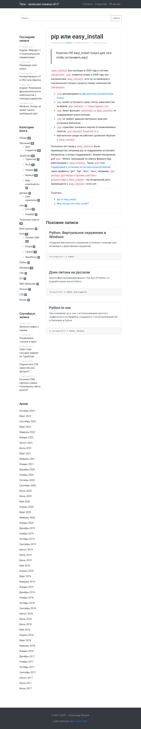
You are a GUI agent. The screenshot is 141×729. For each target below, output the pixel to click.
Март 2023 (25, 416)
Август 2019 (26, 549)
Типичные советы (29, 219)
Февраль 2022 (27, 432)
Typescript (30, 159)
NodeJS (29, 175)
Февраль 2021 (27, 458)
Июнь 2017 (25, 688)
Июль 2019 (25, 555)
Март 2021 (25, 453)
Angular (29, 169)
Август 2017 (26, 677)
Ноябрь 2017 (26, 661)
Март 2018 (25, 640)
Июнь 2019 (25, 560)
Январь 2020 (26, 522)
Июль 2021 (25, 448)
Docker (23, 299)
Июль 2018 (25, 619)
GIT (21, 278)
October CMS (32, 237)
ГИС (21, 273)
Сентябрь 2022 (27, 421)
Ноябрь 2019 (26, 533)
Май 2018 (24, 629)
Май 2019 (24, 565)
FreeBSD (29, 214)
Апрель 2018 (26, 635)
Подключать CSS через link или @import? (28, 368)
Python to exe (60, 308)
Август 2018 (26, 613)
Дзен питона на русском (69, 272)
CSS (21, 294)
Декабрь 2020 (27, 469)
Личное (23, 289)
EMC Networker (27, 283)
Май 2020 (24, 501)
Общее (23, 137)
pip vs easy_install (66, 199)
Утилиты (88, 4)
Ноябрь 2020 (26, 474)
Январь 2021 (26, 464)
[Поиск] (65, 18)
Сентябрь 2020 (27, 485)
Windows (24, 267)
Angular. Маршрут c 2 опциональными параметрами (30, 54)
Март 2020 (25, 512)
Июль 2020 (25, 490)
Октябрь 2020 (27, 480)
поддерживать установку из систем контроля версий (80, 167)
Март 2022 (25, 426)
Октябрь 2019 (27, 539)
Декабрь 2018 (27, 592)
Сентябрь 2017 (27, 672)
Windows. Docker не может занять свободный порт (30, 110)
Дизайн (23, 193)
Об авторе (114, 4)
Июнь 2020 (25, 496)
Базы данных (26, 228)
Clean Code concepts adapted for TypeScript (28, 353)
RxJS (28, 164)
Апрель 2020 (26, 506)
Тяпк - (39, 4)
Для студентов (80, 292)
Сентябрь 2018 (27, 608)
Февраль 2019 (27, 581)
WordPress (31, 257)
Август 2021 (26, 442)
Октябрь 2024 (27, 410)
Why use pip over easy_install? (73, 203)
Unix (21, 205)
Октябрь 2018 (27, 603)
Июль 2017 (25, 683)
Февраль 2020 (27, 517)
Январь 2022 (26, 437)
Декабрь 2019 (27, 528)
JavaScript (25, 155)
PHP (21, 234)
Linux (28, 209)
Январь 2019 (26, 587)
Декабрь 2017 (27, 656)
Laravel (29, 251)
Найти (116, 18)
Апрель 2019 (26, 571)
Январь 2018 (26, 651)
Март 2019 (25, 576)
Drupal (28, 246)
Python (23, 262)
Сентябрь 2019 (27, 544)
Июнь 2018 (25, 624)
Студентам (101, 4)
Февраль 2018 (27, 645)
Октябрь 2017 (27, 667)
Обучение (24, 143)
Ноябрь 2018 (26, 597)
